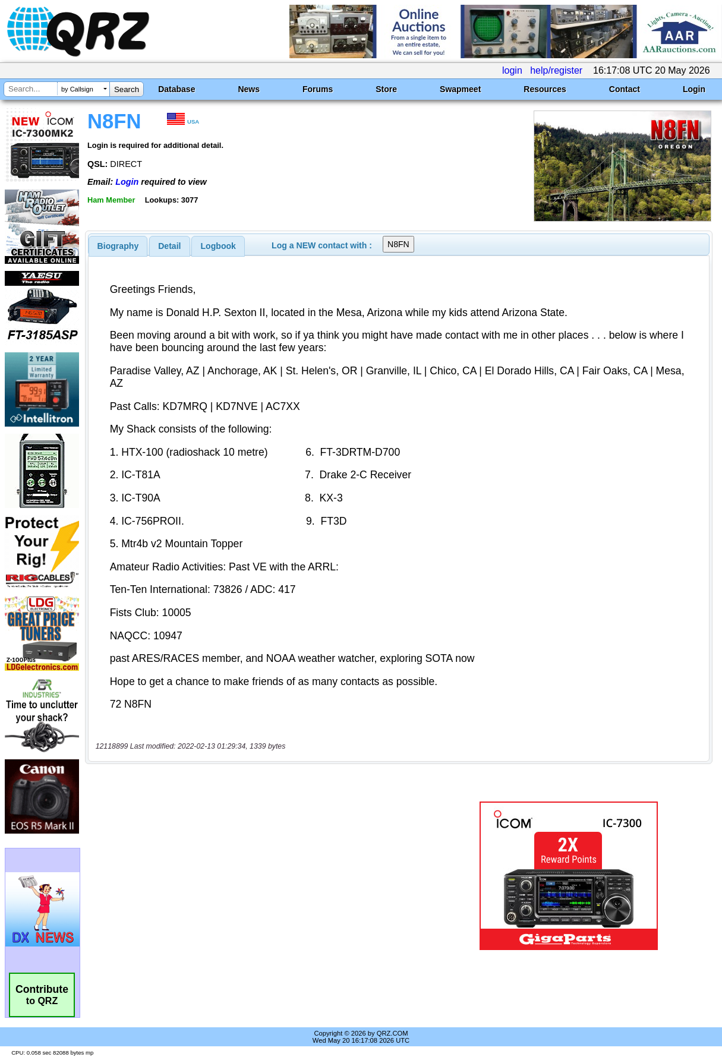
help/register (556, 70)
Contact (624, 89)
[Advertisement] (264, 876)
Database (176, 89)
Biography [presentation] (118, 246)
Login (694, 89)
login (512, 70)
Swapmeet (460, 89)
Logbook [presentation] (218, 246)
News (249, 89)
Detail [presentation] (169, 246)
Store (386, 89)
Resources (545, 89)
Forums (317, 89)
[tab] (118, 246)
